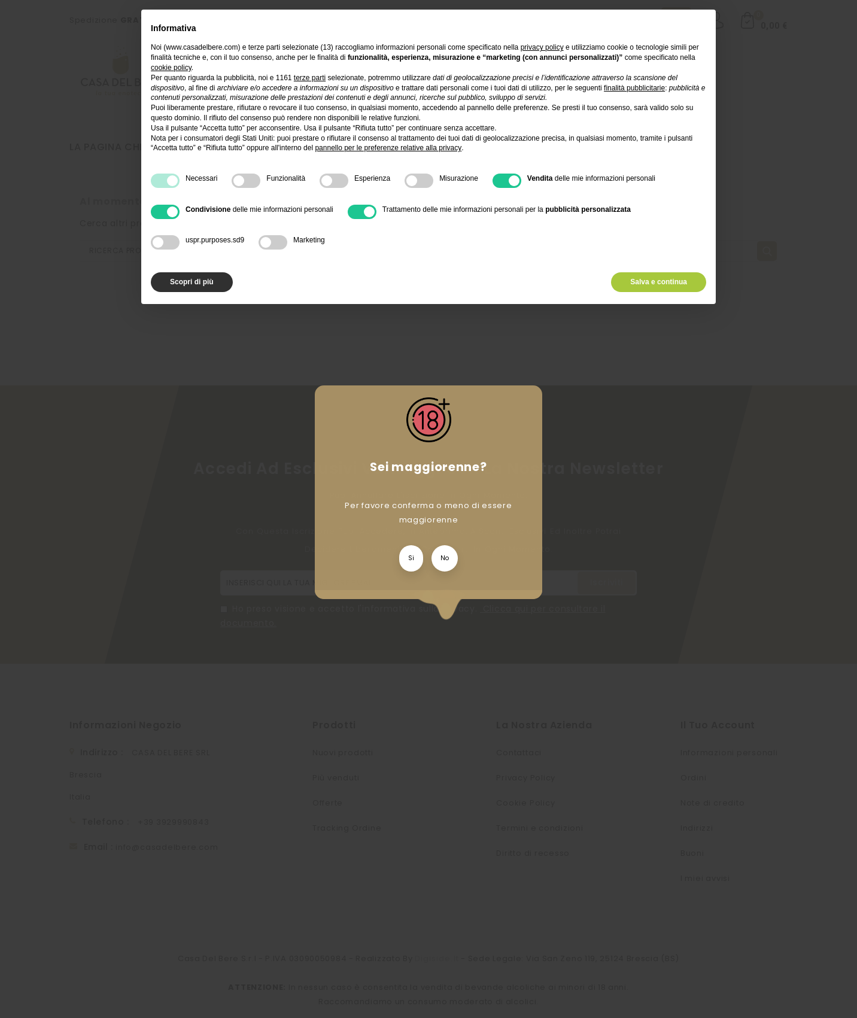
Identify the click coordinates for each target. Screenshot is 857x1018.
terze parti (310, 78)
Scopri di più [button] (192, 282)
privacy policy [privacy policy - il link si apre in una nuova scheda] (542, 47)
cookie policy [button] (171, 67)
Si (411, 558)
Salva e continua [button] (658, 282)
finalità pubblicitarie (634, 88)
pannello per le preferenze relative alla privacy (388, 148)
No (444, 558)
